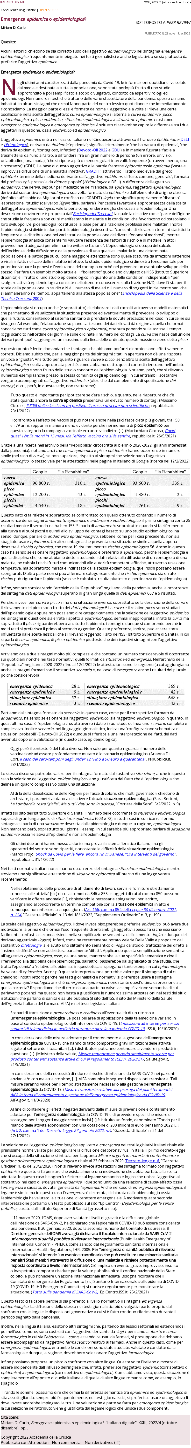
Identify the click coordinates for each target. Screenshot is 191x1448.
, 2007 (36, 298)
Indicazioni (130, 1023)
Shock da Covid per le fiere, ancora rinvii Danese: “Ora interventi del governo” (105, 854)
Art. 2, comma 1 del (29, 1130)
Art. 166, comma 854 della (108, 909)
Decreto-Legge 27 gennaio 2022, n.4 (78, 1130)
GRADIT (93, 171)
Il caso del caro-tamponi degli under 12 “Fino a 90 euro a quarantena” (83, 759)
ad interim (150, 1023)
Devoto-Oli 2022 (92, 150)
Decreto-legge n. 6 (142, 1160)
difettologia (31, 945)
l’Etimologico (15, 144)
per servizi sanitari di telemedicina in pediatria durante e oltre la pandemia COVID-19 (94, 1026)
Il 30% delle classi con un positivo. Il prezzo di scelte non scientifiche (87, 405)
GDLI (116, 150)
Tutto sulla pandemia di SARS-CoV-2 (64, 1292)
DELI (185, 139)
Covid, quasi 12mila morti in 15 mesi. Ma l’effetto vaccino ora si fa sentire (93, 433)
